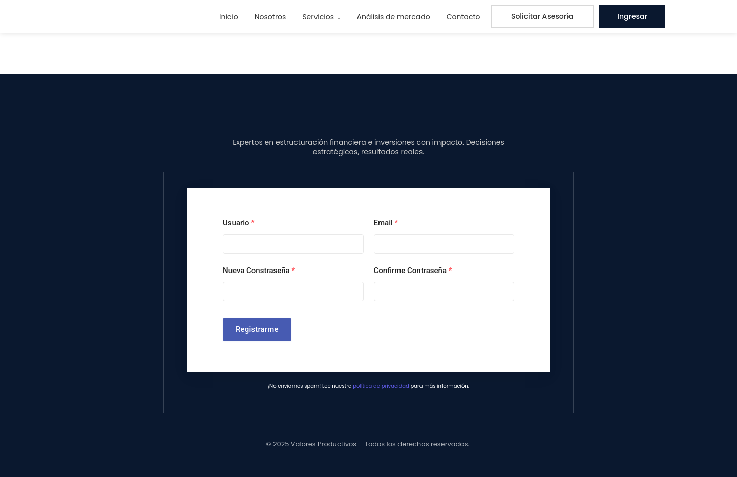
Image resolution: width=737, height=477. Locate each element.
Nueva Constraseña (259, 270)
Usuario (239, 222)
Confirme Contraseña (413, 270)
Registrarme (257, 329)
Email (386, 222)
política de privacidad (381, 386)
